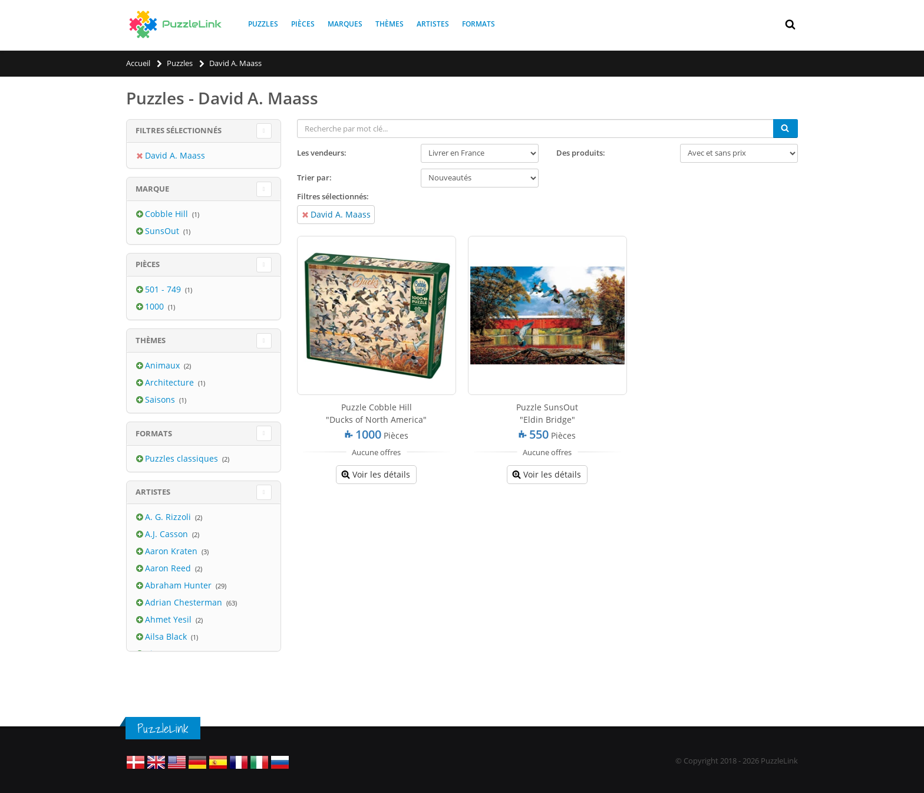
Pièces (303, 24)
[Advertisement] (547, 578)
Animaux (163, 365)
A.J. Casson (167, 533)
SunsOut (163, 230)
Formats (478, 24)
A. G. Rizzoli (169, 516)
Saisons (161, 399)
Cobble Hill (167, 213)
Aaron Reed (169, 568)
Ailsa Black (167, 636)
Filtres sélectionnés (179, 130)
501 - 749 (164, 289)
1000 (155, 306)
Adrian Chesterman (185, 602)
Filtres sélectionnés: (333, 196)
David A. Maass (341, 214)
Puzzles (263, 24)
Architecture (170, 382)
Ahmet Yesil (169, 619)
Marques (345, 24)
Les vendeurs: (321, 152)
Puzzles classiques (182, 458)
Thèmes (389, 24)
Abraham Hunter (179, 585)
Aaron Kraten (172, 551)
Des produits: (580, 152)
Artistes (433, 24)
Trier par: (314, 177)
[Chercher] (785, 128)
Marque (152, 188)
